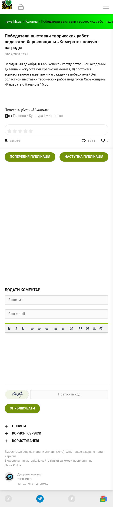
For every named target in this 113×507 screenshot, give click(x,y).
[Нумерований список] (62, 328)
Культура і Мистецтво (46, 116)
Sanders (15, 140)
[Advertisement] (56, 223)
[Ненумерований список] (55, 328)
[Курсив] (16, 328)
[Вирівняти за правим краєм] (46, 328)
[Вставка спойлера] (94, 328)
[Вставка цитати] (80, 328)
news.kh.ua (13, 22)
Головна (31, 22)
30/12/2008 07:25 (16, 54)
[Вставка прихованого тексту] (101, 328)
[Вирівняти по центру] (39, 328)
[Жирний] (9, 328)
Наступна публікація (84, 157)
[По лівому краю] (32, 328)
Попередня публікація (30, 157)
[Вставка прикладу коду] (87, 328)
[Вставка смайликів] (71, 328)
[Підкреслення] (23, 328)
